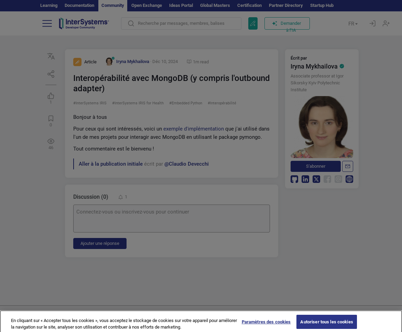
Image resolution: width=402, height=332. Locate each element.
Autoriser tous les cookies (326, 324)
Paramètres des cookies (266, 324)
